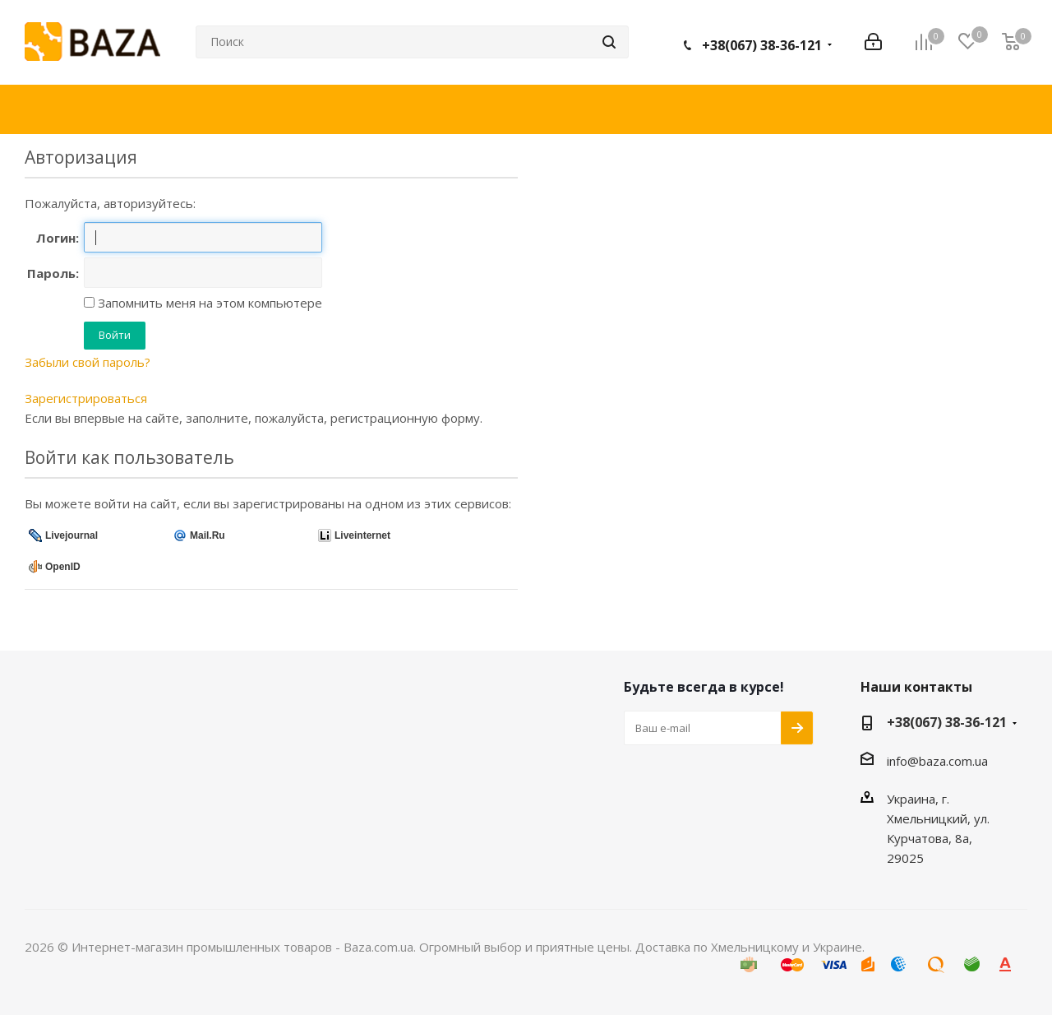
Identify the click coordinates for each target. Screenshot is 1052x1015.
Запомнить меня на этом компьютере (208, 302)
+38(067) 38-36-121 (762, 45)
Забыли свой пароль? (87, 362)
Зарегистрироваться (86, 398)
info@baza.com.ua (937, 761)
